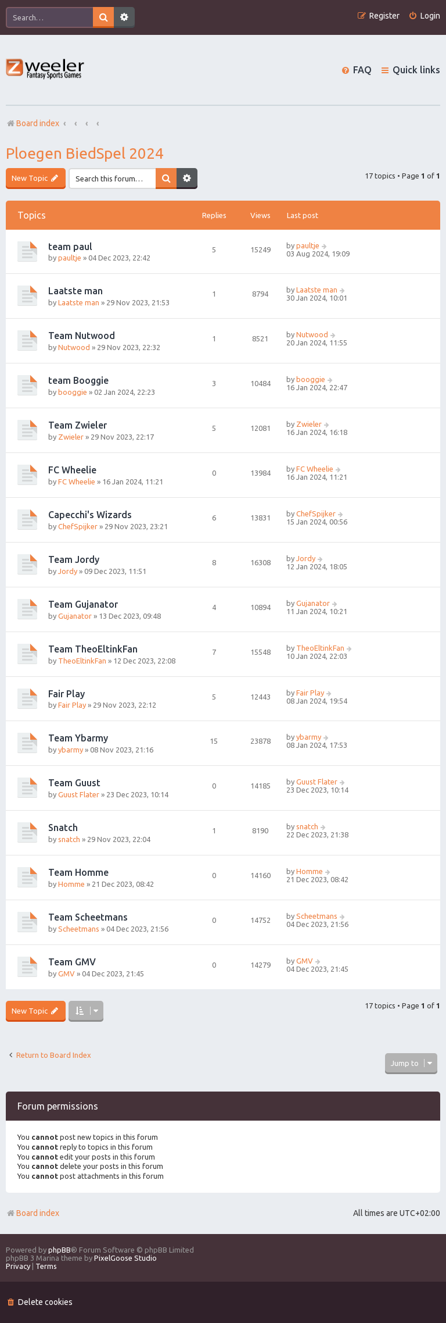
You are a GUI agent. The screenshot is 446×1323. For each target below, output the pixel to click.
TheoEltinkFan (82, 661)
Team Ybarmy (78, 738)
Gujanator (75, 616)
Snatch (63, 827)
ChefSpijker (78, 526)
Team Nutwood (81, 335)
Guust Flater (78, 794)
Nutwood (74, 347)
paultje (69, 258)
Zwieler (71, 437)
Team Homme (78, 872)
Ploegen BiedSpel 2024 (85, 153)
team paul (70, 246)
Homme (71, 884)
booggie (72, 392)
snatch (69, 839)
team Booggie (78, 380)
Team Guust (74, 783)
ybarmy (70, 750)
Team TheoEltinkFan (93, 649)
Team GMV (72, 962)
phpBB (59, 1250)
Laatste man (75, 291)
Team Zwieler (77, 425)
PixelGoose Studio (125, 1258)
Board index (32, 1213)
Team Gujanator (83, 604)
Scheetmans (78, 929)
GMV (66, 973)
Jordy (67, 571)
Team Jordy (73, 559)
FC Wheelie (72, 470)
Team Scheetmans (88, 917)
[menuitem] (424, 16)
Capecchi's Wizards (90, 514)
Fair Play (66, 694)
